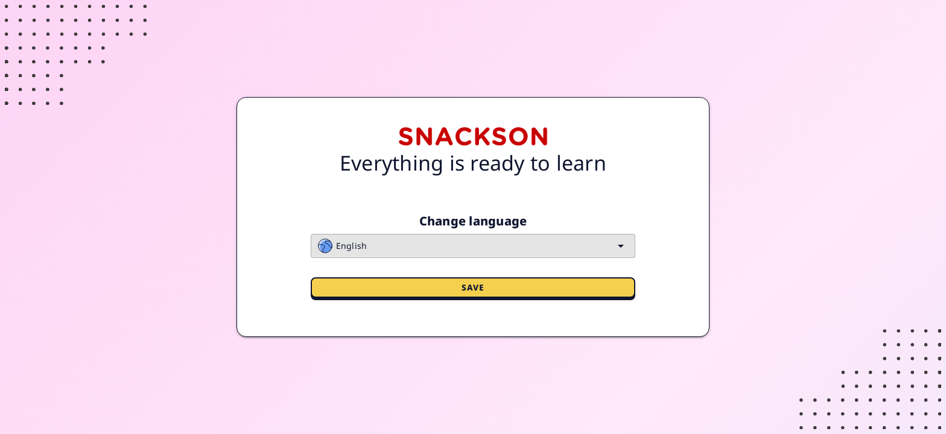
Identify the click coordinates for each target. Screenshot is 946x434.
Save (473, 287)
